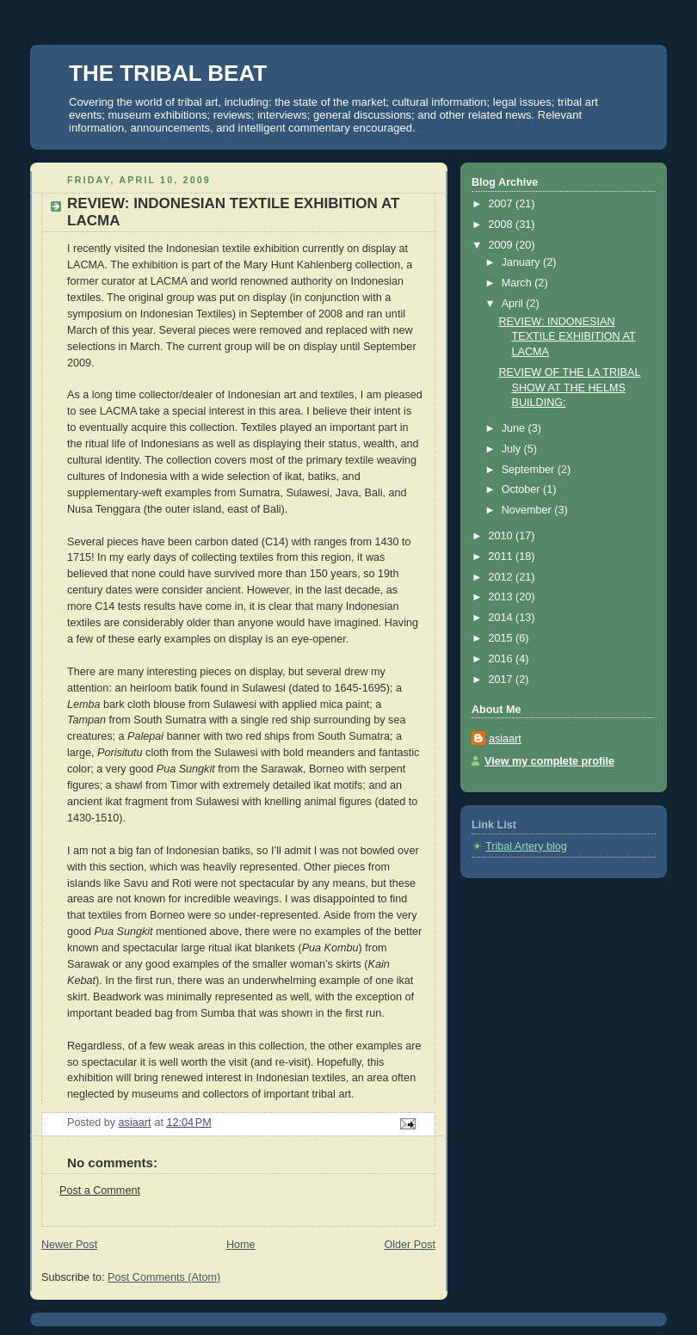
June (515, 428)
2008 (502, 224)
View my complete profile (549, 761)
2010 (502, 536)
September (530, 470)
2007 (502, 204)
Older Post (409, 1245)
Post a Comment (99, 1190)
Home (241, 1245)
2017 (502, 680)
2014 (502, 618)
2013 (502, 597)
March (518, 283)
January (522, 262)
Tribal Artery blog (526, 846)
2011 (502, 557)
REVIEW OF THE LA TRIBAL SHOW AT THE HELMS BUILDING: (570, 387)
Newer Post (69, 1245)
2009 (502, 245)
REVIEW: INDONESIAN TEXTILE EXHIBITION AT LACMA (567, 337)
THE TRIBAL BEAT (168, 73)
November (528, 510)
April (514, 304)
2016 (502, 659)
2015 (502, 638)
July (513, 449)
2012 (502, 577)
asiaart (505, 739)
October (522, 489)
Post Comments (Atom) (164, 1277)
